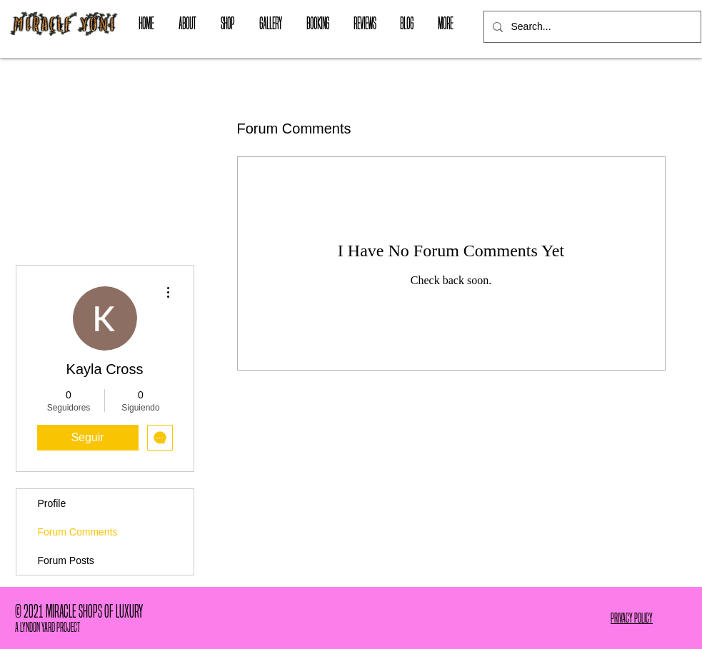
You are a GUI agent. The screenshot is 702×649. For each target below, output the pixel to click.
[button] (228, 23)
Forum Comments (78, 532)
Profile (52, 503)
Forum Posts (66, 560)
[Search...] (591, 26)
